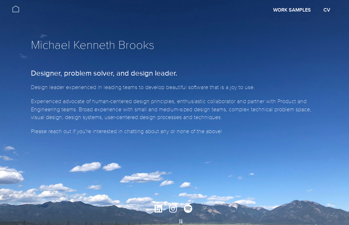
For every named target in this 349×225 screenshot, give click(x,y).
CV (326, 10)
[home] (15, 6)
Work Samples (292, 10)
